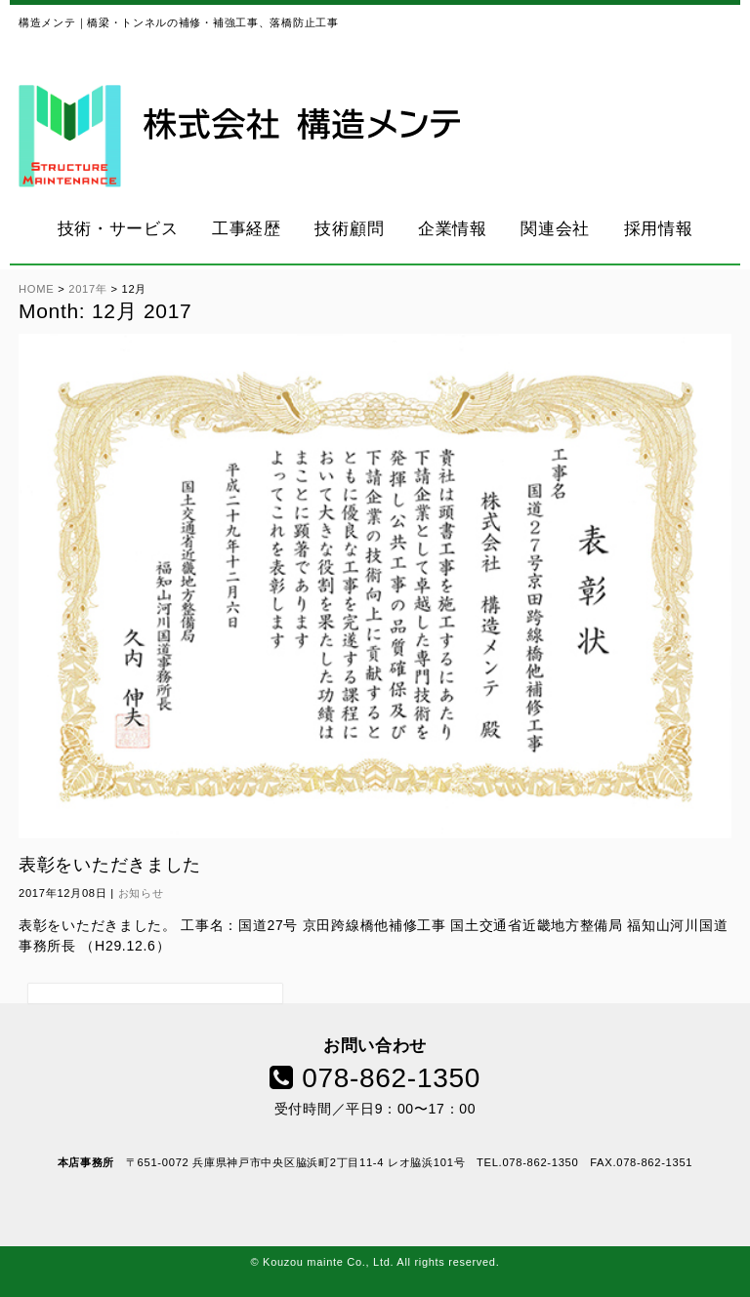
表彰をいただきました (110, 864)
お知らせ (141, 893)
